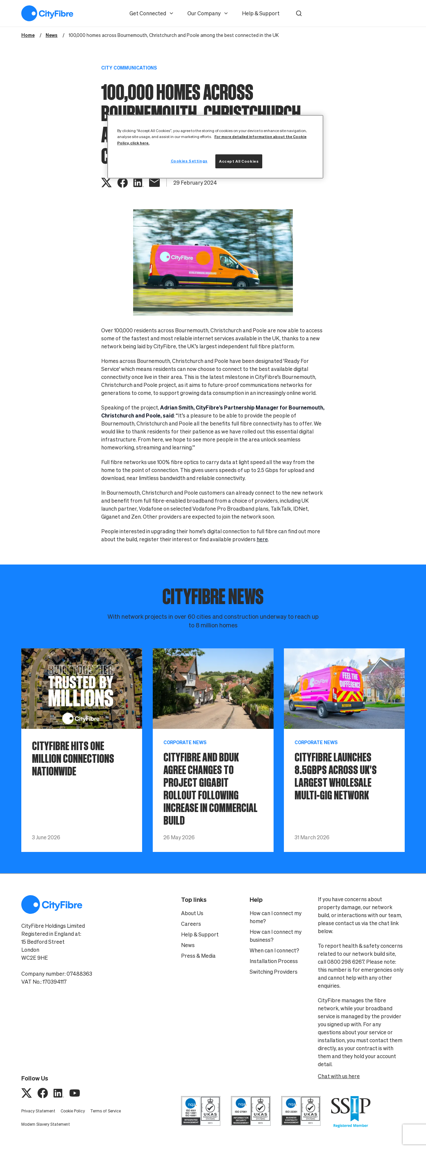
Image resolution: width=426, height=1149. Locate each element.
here (262, 539)
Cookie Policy (73, 1111)
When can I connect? (274, 950)
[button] (299, 13)
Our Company (208, 13)
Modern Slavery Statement (45, 1124)
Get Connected (151, 13)
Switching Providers (274, 972)
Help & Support (261, 13)
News (188, 945)
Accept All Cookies (239, 161)
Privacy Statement (38, 1111)
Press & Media (198, 956)
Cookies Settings (189, 161)
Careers (191, 924)
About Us (192, 913)
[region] (215, 146)
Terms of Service (105, 1111)
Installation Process (274, 961)
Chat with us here (339, 1076)
